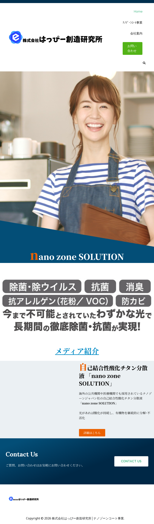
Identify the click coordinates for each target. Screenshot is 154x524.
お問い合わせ (132, 48)
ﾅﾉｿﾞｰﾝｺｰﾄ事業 (132, 22)
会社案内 (136, 33)
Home (138, 11)
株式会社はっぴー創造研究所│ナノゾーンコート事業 (88, 518)
